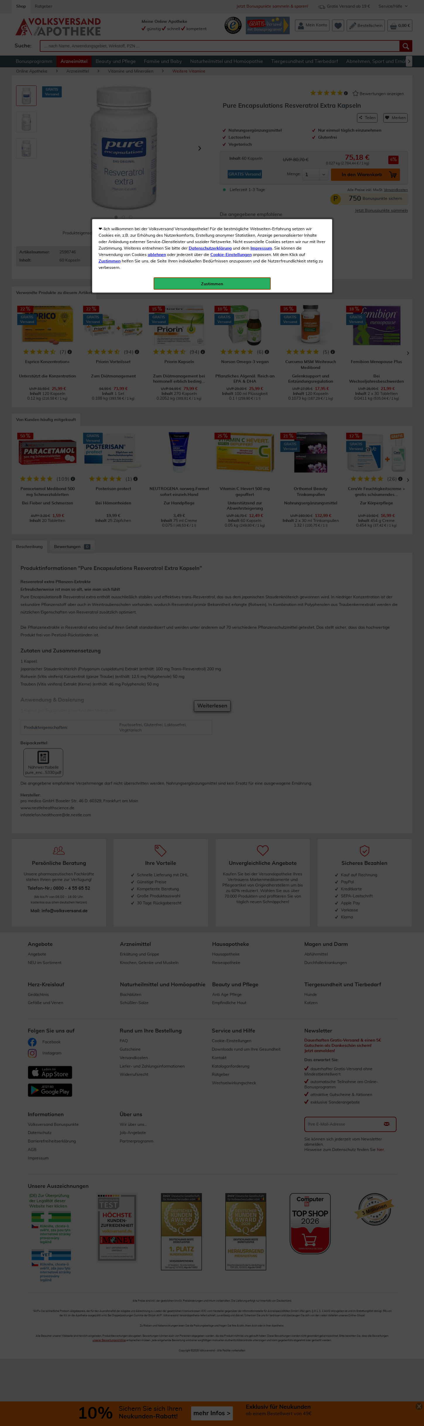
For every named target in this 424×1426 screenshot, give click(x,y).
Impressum (261, 131)
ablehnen (157, 138)
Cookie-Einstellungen (231, 138)
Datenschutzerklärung (210, 131)
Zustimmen (110, 144)
